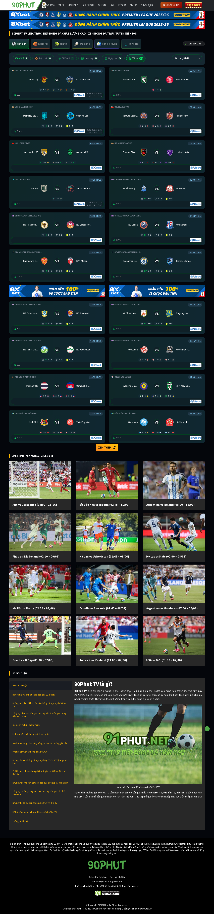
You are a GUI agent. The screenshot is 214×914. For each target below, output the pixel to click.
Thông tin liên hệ (20, 821)
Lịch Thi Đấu (88, 5)
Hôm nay (89, 58)
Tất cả (136, 58)
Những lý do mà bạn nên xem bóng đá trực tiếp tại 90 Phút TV (40, 782)
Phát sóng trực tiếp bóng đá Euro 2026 (30, 751)
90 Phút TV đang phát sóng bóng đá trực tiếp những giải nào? (41, 743)
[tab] (19, 44)
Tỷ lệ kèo (102, 5)
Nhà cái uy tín (171, 5)
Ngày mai (113, 58)
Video (61, 5)
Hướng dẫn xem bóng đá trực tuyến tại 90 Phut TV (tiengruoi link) (40, 762)
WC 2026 (50, 5)
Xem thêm (107, 447)
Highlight (73, 5)
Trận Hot (43, 58)
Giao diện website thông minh (26, 725)
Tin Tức (133, 5)
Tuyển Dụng (147, 5)
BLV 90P (66, 58)
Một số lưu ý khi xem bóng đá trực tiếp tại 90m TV (35, 812)
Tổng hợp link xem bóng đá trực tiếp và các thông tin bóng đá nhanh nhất (39, 715)
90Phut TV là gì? (20, 685)
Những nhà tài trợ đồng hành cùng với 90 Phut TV (35, 802)
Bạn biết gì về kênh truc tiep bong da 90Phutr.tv (34, 694)
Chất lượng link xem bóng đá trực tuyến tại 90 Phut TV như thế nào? (39, 773)
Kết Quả (122, 5)
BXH (112, 5)
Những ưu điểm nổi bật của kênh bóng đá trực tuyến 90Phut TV (40, 705)
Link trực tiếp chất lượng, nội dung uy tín (31, 734)
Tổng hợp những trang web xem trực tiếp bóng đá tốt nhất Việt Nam (39, 793)
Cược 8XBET (193, 5)
